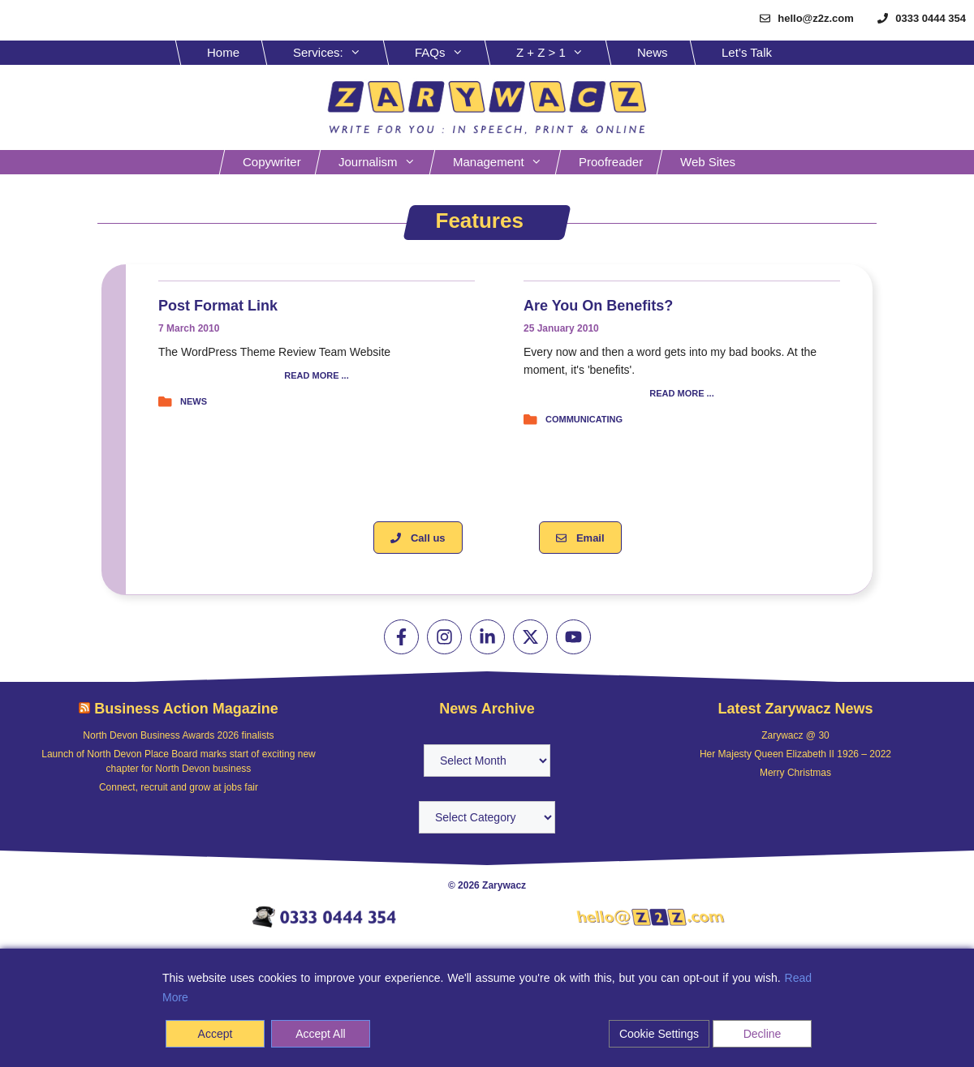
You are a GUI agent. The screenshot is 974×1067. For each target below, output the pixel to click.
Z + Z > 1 (562, 53)
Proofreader (611, 162)
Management (505, 162)
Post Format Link (218, 306)
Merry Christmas (795, 772)
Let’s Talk (747, 52)
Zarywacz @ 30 (795, 735)
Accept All (320, 1033)
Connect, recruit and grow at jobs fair (178, 787)
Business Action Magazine (186, 709)
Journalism (385, 162)
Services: (339, 53)
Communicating (584, 419)
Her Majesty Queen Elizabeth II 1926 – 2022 (795, 754)
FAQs (451, 53)
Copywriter (272, 162)
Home (223, 52)
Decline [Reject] (762, 1033)
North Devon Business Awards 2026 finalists (178, 735)
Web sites (707, 162)
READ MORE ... (316, 376)
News (652, 52)
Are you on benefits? (598, 306)
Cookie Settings (659, 1033)
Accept (215, 1033)
